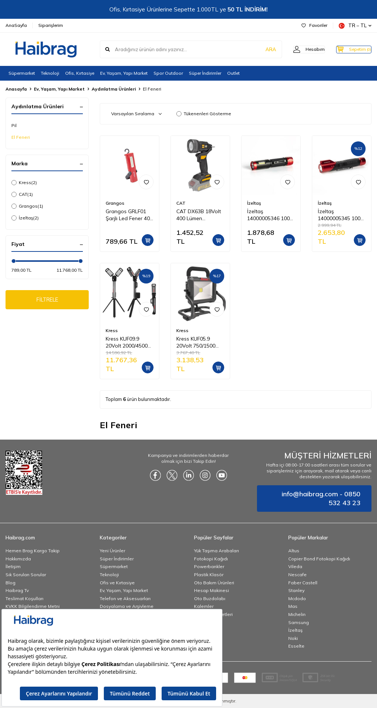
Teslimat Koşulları (24, 598)
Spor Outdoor (168, 73)
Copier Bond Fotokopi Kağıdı (319, 558)
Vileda (295, 566)
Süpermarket (21, 73)
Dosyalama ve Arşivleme (127, 606)
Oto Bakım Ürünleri (214, 582)
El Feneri (20, 137)
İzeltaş (25, 218)
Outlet (233, 73)
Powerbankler (209, 566)
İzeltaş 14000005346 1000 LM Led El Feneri (270, 215)
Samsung (298, 622)
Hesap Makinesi (211, 590)
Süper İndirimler (205, 73)
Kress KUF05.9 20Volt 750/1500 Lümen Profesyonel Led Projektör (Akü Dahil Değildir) (199, 342)
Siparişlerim (50, 25)
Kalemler (204, 606)
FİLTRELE (47, 300)
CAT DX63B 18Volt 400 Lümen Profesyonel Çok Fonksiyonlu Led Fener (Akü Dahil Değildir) (198, 215)
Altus (293, 550)
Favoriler (314, 25)
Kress (24, 183)
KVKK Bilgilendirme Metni (33, 606)
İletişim (13, 566)
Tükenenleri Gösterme (203, 113)
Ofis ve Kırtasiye (117, 582)
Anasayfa (16, 89)
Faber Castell (302, 582)
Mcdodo (297, 598)
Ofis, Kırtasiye (79, 73)
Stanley (296, 590)
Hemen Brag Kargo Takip (33, 550)
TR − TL (355, 25)
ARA (256, 49)
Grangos (27, 206)
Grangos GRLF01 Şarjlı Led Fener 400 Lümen (129, 215)
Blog (10, 582)
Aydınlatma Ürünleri (114, 89)
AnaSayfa (16, 25)
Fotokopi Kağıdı (211, 558)
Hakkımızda (18, 558)
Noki (293, 638)
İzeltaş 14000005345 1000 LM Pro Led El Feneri (340, 215)
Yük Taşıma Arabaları (216, 550)
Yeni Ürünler (112, 550)
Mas (292, 606)
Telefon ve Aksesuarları (125, 598)
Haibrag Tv (17, 590)
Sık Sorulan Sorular (26, 574)
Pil (14, 125)
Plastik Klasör (208, 574)
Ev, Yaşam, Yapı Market (124, 73)
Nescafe (297, 574)
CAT (22, 194)
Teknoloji (50, 73)
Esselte (296, 646)
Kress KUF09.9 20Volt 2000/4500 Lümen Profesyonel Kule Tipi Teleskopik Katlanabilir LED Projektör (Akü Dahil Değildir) (129, 342)
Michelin (297, 614)
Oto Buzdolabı (209, 598)
